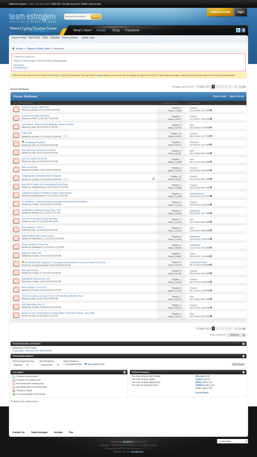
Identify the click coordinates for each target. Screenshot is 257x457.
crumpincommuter (40, 265)
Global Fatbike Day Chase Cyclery (37, 236)
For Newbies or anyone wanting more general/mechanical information (54, 201)
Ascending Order (72, 364)
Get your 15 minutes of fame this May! (39, 219)
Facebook (132, 30)
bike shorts (19, 65)
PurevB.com (137, 452)
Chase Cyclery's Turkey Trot (34, 244)
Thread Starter (26, 103)
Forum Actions (70, 37)
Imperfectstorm (39, 187)
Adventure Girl (32, 350)
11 (229, 86)
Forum (101, 30)
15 (180, 133)
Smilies (199, 379)
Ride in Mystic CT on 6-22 (33, 287)
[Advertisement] (75, 411)
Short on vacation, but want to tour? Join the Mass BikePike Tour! (52, 296)
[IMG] (198, 382)
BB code (200, 376)
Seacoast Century (29, 270)
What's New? (82, 30)
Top (243, 335)
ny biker (35, 136)
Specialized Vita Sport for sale (35, 279)
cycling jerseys (20, 67)
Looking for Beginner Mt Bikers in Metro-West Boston (46, 193)
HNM (34, 118)
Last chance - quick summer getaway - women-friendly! (47, 124)
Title (15, 103)
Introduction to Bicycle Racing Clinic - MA (41, 210)
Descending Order (94, 364)
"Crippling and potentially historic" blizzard (41, 176)
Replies (167, 103)
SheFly (35, 213)
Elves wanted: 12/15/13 (32, 227)
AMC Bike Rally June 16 (32, 304)
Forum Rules (202, 392)
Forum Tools (219, 96)
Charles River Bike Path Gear (35, 116)
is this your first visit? (39, 4)
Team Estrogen (39, 432)
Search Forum (236, 96)
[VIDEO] (200, 385)
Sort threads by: (47, 361)
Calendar (55, 37)
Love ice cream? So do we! (34, 158)
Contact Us (18, 432)
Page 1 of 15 (205, 86)
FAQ (45, 37)
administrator (46, 350)
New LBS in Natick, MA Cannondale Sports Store (44, 184)
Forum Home (19, 37)
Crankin (35, 170)
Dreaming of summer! (35, 142)
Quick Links (88, 37)
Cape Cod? (26, 133)
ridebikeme (37, 238)
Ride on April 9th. (29, 167)
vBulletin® (128, 442)
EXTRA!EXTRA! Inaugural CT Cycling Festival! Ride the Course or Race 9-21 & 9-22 (65, 262)
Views (175, 103)
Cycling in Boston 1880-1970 (35, 107)
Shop (116, 30)
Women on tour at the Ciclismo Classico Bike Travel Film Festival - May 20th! (57, 313)
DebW (35, 110)
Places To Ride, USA (38, 48)
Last (242, 86)
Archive (58, 432)
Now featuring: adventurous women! (38, 150)
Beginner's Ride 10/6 (31, 253)
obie (34, 127)
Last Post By (196, 103)
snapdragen (18, 350)
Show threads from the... (24, 361)
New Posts (35, 37)
